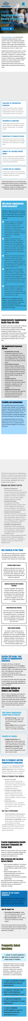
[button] (23, 4)
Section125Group (7, 37)
